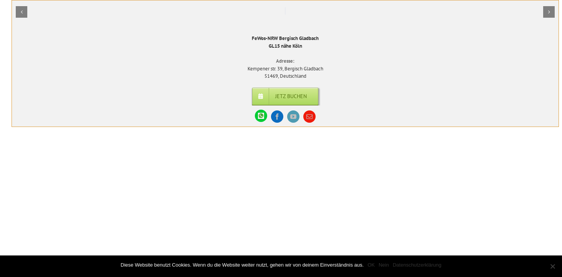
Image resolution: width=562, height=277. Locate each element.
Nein (384, 265)
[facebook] (277, 116)
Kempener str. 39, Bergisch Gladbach (285, 68)
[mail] (309, 116)
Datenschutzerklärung (417, 265)
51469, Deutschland (285, 76)
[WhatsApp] (261, 116)
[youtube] (293, 116)
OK (371, 265)
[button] (21, 12)
